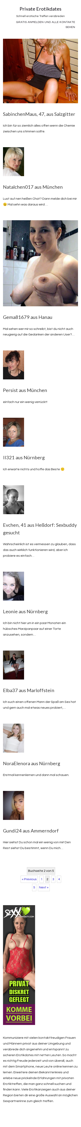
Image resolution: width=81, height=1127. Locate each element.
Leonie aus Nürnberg (25, 611)
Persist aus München (25, 390)
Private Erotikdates (40, 9)
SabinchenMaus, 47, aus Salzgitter (39, 114)
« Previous (29, 879)
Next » (44, 887)
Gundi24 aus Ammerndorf (31, 830)
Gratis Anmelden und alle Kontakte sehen (45, 25)
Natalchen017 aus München (33, 187)
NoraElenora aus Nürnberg (31, 763)
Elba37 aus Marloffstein (28, 690)
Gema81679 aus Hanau (27, 317)
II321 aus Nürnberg (24, 457)
